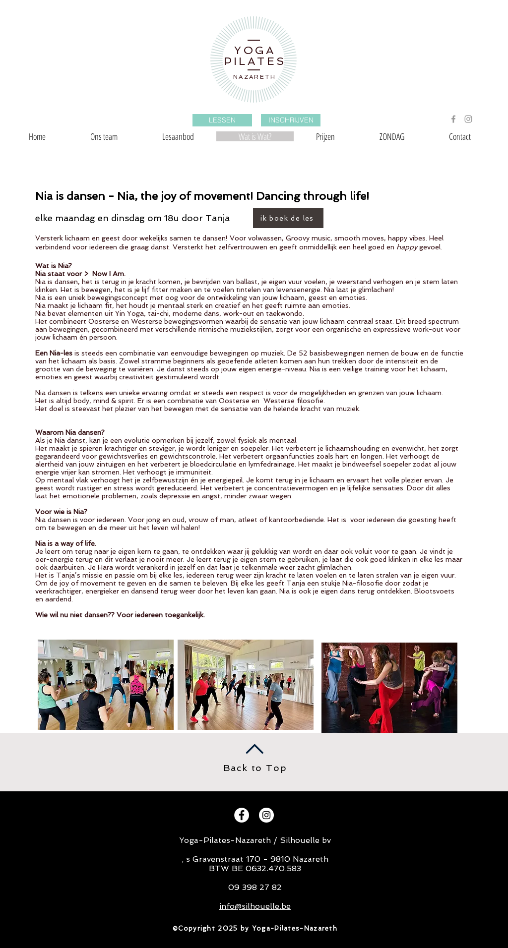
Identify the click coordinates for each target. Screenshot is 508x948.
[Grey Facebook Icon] (453, 119)
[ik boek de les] (288, 218)
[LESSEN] (222, 120)
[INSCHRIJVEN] (290, 120)
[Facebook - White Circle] (241, 815)
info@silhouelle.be (255, 906)
